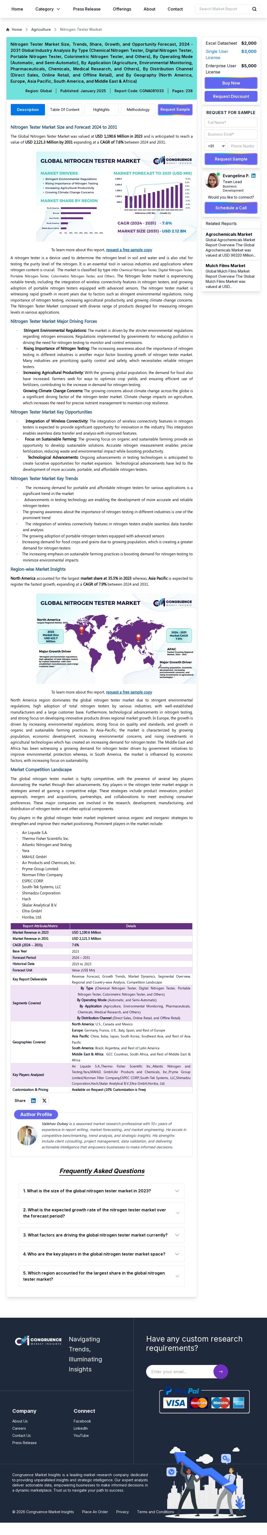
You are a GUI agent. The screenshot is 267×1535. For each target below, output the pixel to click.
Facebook (82, 1421)
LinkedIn (81, 1428)
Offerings (122, 9)
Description (28, 109)
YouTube (81, 1435)
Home (17, 9)
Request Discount (231, 96)
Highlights (101, 109)
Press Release (87, 9)
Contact (175, 9)
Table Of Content (64, 109)
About (149, 9)
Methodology (138, 109)
